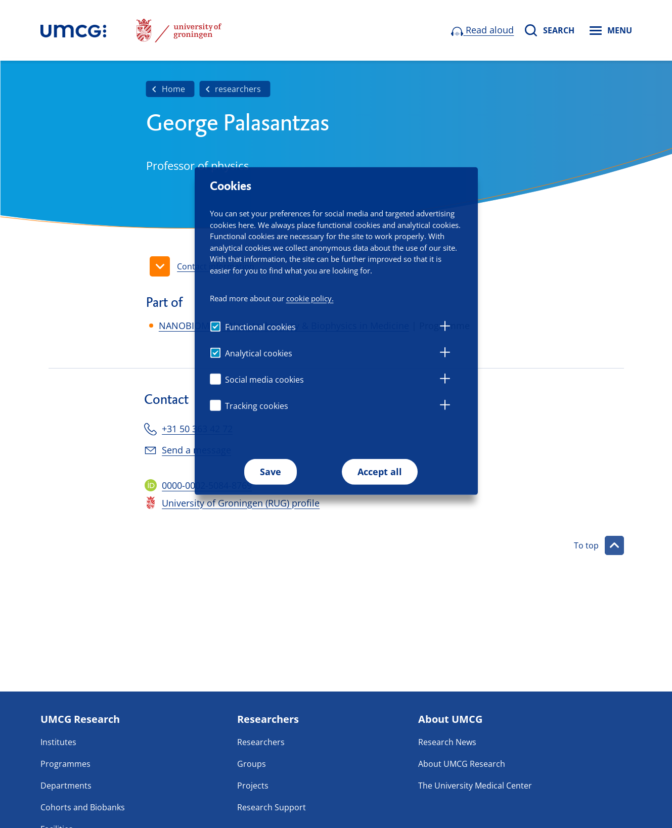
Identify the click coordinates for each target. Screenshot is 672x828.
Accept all (379, 472)
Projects (252, 785)
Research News (447, 742)
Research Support (271, 807)
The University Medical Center (475, 785)
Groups (251, 763)
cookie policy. (310, 298)
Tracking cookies (256, 405)
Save (270, 472)
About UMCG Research (461, 763)
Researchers (261, 742)
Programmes (65, 763)
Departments (66, 785)
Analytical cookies (258, 353)
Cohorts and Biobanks (82, 807)
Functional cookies (260, 327)
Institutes (58, 742)
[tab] (445, 327)
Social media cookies (264, 379)
